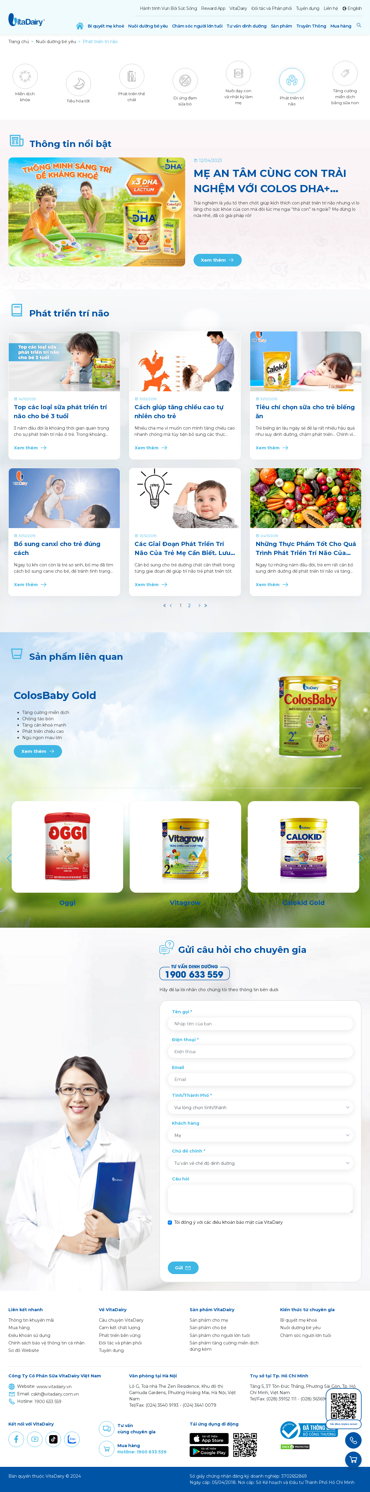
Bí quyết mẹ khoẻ (106, 26)
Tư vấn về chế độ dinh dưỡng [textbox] (204, 1163)
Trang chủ (18, 41)
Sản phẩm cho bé (208, 1327)
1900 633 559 (47, 1401)
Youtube (35, 1439)
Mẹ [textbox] (177, 1135)
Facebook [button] (16, 1439)
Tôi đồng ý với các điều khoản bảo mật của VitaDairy (228, 1222)
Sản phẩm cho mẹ (209, 1320)
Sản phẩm (281, 26)
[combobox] (260, 1107)
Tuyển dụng (307, 8)
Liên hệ (331, 8)
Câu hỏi (180, 1179)
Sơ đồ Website (23, 1350)
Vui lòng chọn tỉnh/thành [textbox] (200, 1107)
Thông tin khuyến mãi (31, 1320)
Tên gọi (180, 1012)
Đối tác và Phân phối (271, 8)
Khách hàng (185, 1123)
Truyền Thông (311, 26)
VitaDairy (238, 8)
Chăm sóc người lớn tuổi (197, 26)
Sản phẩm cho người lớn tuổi (220, 1335)
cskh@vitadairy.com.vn (55, 1394)
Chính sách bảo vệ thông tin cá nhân (46, 1343)
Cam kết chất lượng (119, 1327)
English (355, 8)
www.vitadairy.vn (54, 1387)
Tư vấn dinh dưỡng (246, 26)
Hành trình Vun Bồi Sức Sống (168, 8)
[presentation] (213, 1243)
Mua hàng (340, 26)
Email (178, 1067)
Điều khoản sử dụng (29, 1335)
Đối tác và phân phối (120, 1343)
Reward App (213, 8)
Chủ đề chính (187, 1151)
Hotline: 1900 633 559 (142, 1452)
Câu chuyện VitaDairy (121, 1320)
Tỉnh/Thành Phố (190, 1095)
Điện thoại (184, 1039)
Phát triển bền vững (120, 1335)
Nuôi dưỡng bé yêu (148, 26)
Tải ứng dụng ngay (343, 1424)
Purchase (106, 1449)
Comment (106, 1429)
